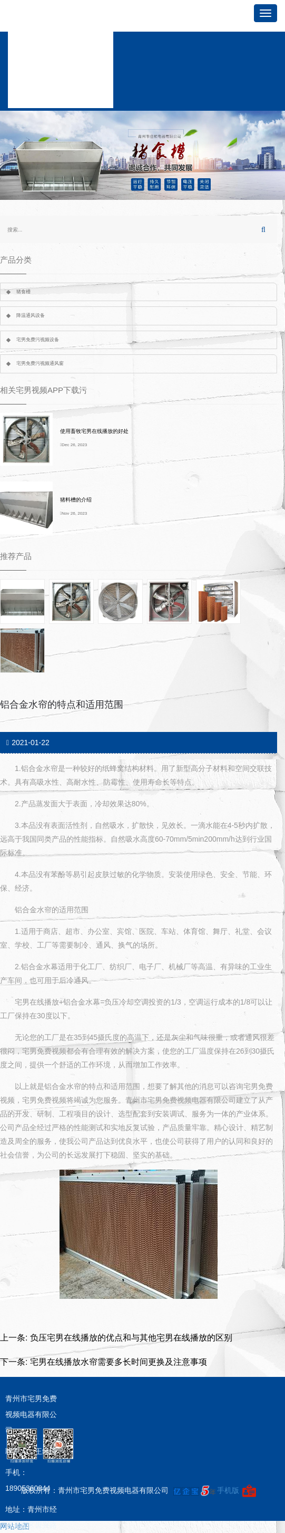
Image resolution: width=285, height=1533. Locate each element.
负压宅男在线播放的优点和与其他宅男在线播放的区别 (131, 1337)
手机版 (228, 1490)
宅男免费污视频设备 (37, 339)
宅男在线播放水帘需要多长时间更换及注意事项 (118, 1361)
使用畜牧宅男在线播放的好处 (94, 431)
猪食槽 (23, 291)
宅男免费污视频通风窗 (40, 363)
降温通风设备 (30, 315)
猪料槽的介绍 (76, 500)
